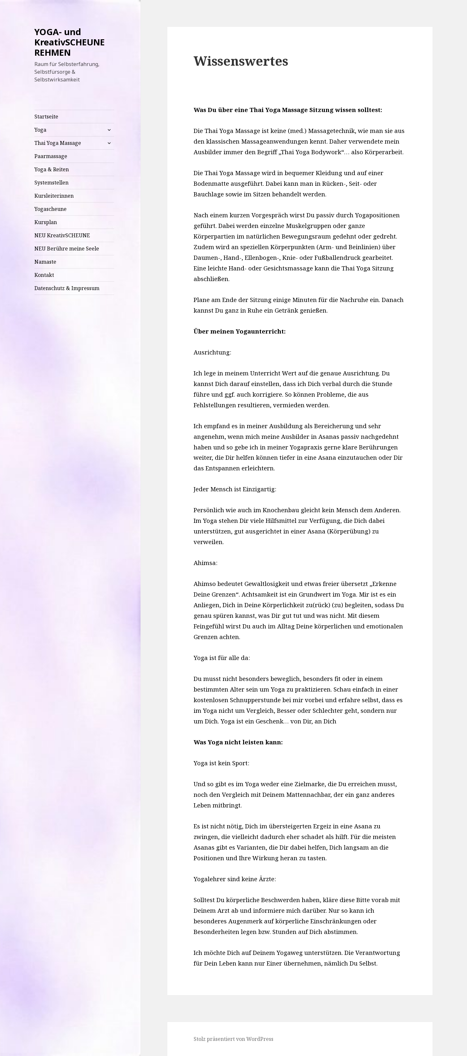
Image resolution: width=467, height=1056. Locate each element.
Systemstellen (51, 182)
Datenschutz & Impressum (66, 288)
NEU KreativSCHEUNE (62, 235)
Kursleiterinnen (54, 195)
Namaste (45, 261)
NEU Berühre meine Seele (66, 248)
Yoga (40, 129)
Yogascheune (50, 208)
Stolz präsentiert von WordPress (233, 1038)
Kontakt (44, 274)
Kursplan (45, 222)
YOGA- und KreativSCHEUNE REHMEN (69, 42)
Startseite (46, 116)
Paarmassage (50, 156)
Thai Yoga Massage (57, 142)
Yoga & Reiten (51, 169)
